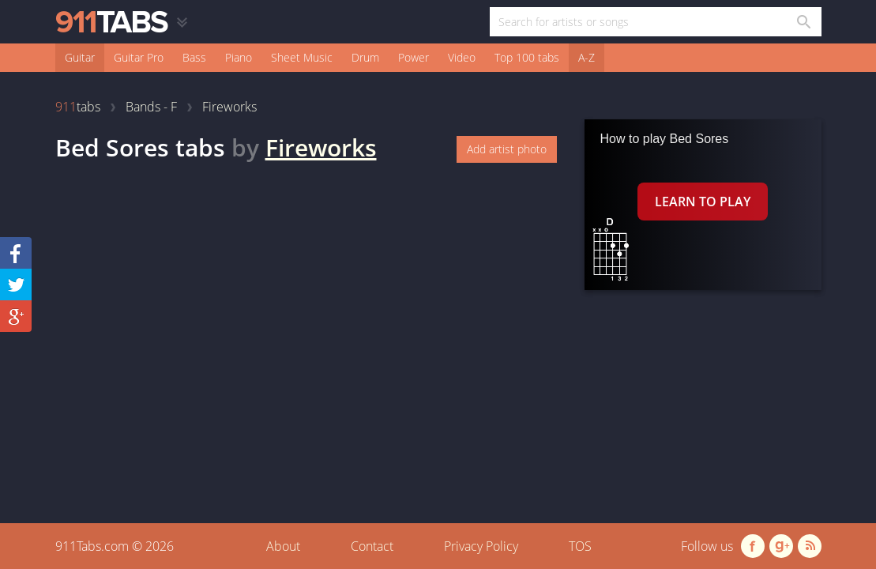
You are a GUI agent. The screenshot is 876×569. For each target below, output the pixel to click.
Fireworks (321, 147)
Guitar (80, 57)
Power (413, 57)
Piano (238, 57)
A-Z (586, 57)
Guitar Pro (139, 57)
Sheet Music (302, 57)
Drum (365, 57)
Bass (194, 57)
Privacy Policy (481, 546)
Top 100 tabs (526, 57)
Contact (372, 546)
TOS (580, 546)
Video (462, 57)
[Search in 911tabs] (803, 22)
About (283, 546)
